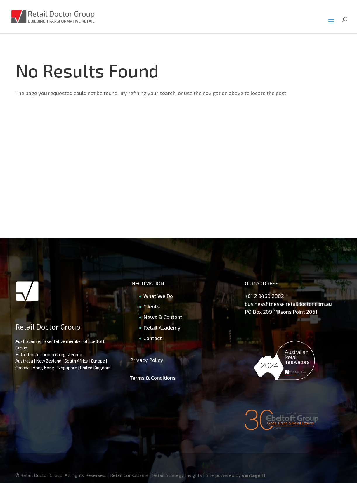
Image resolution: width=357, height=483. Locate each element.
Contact (152, 338)
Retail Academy (162, 327)
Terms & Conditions (153, 378)
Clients (151, 306)
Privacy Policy (146, 360)
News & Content (162, 317)
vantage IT (254, 475)
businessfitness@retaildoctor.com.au (288, 304)
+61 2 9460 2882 (264, 296)
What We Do (158, 296)
